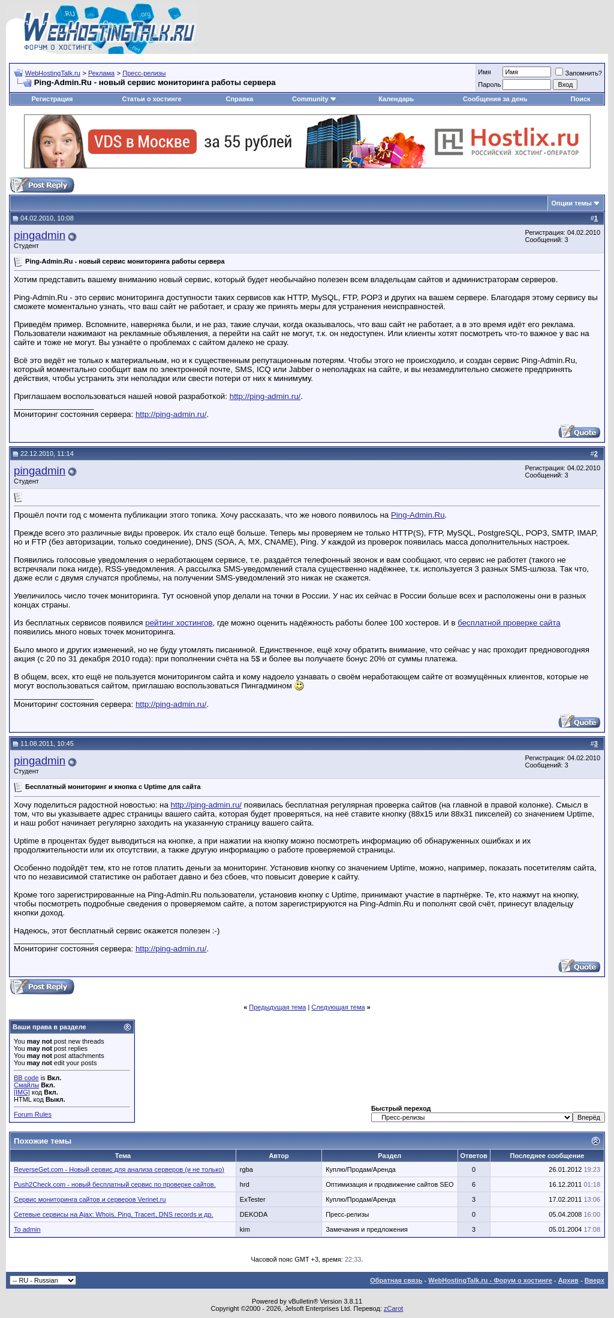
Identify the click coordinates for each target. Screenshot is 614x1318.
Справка (239, 98)
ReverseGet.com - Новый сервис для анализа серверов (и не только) (119, 1169)
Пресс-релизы (143, 73)
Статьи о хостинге (151, 98)
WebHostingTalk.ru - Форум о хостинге (490, 1280)
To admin (27, 1229)
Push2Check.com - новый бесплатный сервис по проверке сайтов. (115, 1184)
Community (314, 98)
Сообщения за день (495, 98)
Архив (568, 1280)
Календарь (396, 98)
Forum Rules (33, 1114)
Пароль (489, 84)
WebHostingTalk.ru (52, 73)
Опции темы (572, 203)
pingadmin (39, 235)
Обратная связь (396, 1280)
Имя (484, 71)
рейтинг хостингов (178, 622)
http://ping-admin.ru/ (265, 396)
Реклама (101, 73)
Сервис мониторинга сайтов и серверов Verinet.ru (90, 1199)
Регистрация (52, 98)
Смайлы (26, 1085)
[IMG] (22, 1092)
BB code (26, 1077)
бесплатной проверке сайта (509, 622)
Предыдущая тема (277, 1007)
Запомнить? (578, 73)
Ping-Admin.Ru (418, 514)
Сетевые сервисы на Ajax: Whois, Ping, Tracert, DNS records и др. (113, 1214)
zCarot (393, 1308)
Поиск (581, 98)
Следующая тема (338, 1007)
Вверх (594, 1280)
